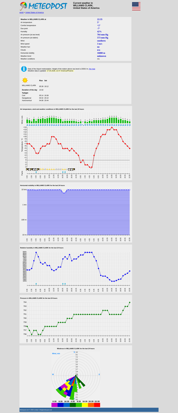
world (21, 13)
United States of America (34, 13)
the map (92, 69)
